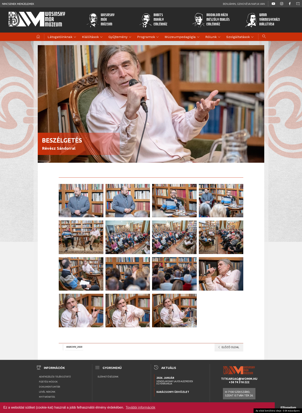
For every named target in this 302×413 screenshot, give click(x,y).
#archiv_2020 (74, 347)
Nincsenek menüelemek (18, 3)
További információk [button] (140, 407)
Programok (148, 37)
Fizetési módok (48, 381)
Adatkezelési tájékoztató (55, 376)
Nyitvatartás (47, 397)
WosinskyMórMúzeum (100, 20)
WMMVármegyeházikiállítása (262, 20)
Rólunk (213, 37)
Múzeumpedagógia (183, 37)
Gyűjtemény (120, 37)
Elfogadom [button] (288, 407)
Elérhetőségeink (108, 376)
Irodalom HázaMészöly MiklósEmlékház (210, 20)
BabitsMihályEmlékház (153, 20)
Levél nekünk (47, 392)
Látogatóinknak (62, 37)
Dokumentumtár (49, 386)
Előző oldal (228, 347)
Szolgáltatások (240, 37)
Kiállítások (93, 37)
